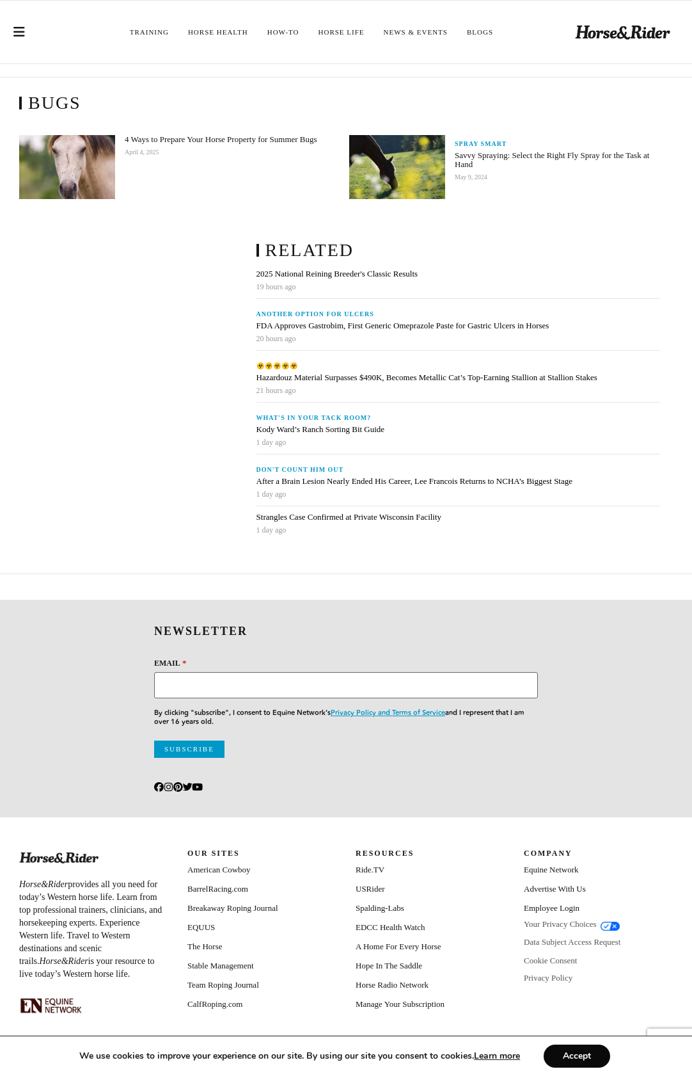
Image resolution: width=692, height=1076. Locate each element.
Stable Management (220, 965)
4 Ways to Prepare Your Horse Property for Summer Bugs (221, 139)
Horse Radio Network (392, 985)
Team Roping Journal (223, 985)
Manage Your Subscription (400, 1004)
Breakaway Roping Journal (232, 908)
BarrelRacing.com (217, 889)
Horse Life (341, 32)
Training (149, 32)
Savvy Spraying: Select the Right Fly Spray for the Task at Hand (552, 160)
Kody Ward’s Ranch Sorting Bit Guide (321, 429)
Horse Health (218, 32)
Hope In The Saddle (389, 965)
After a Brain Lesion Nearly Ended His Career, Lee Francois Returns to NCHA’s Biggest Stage (414, 481)
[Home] (623, 32)
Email (170, 663)
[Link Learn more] (507, 1056)
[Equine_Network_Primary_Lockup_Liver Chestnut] (51, 1005)
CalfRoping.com (214, 1004)
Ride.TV (370, 869)
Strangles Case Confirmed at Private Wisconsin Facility (349, 517)
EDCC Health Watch (390, 927)
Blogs (480, 32)
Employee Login (551, 908)
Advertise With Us (555, 889)
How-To (283, 32)
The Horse (205, 946)
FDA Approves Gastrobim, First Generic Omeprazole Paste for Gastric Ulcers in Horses (402, 325)
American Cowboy (219, 869)
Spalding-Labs (380, 908)
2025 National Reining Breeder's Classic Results (337, 273)
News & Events (416, 32)
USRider (370, 889)
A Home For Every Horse (398, 946)
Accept (589, 1056)
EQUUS (201, 927)
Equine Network (551, 869)
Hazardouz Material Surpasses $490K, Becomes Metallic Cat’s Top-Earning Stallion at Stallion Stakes (426, 377)
